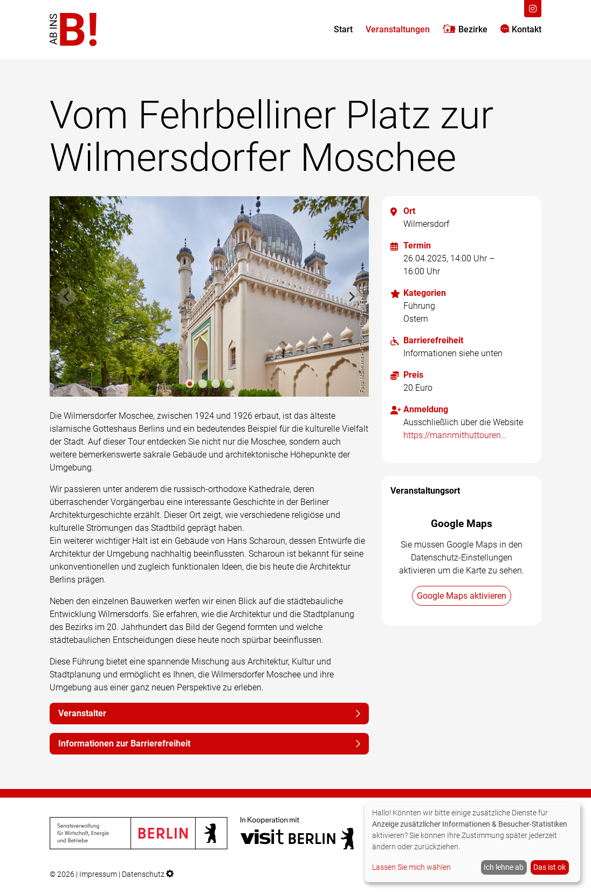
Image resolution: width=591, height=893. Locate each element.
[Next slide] (351, 296)
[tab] (189, 383)
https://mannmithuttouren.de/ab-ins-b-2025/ (455, 435)
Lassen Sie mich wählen (411, 867)
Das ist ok (549, 867)
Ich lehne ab (504, 867)
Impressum (98, 874)
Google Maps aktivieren (461, 596)
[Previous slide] (66, 296)
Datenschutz (143, 874)
